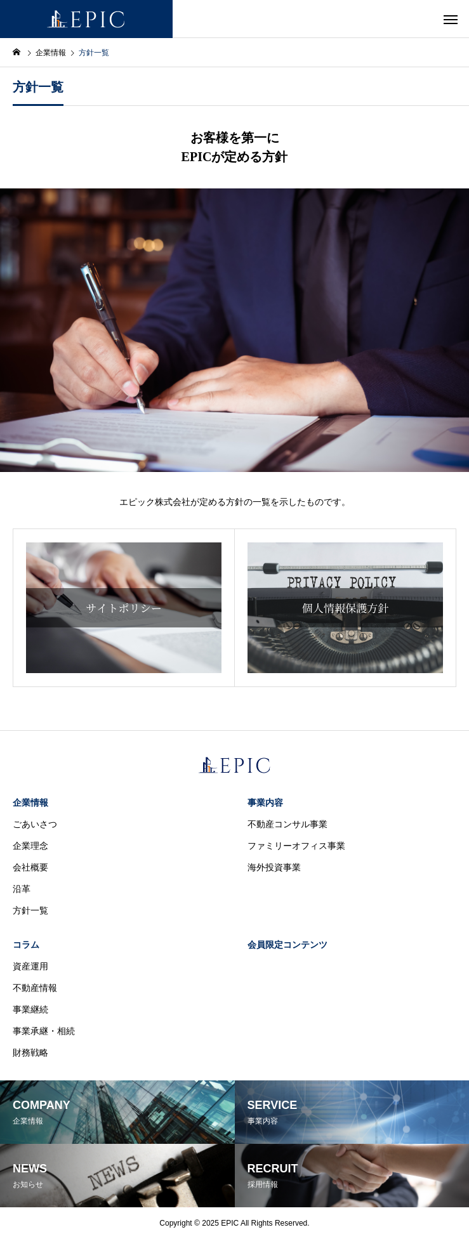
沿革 (21, 889)
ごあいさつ (35, 824)
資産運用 (30, 966)
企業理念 (30, 846)
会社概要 (30, 867)
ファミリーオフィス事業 (296, 846)
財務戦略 (30, 1052)
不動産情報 (35, 988)
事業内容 (265, 802)
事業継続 (30, 1009)
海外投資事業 (274, 867)
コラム (26, 945)
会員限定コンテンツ (287, 945)
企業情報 (30, 802)
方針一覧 (30, 910)
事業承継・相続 (44, 1031)
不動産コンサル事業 (287, 824)
